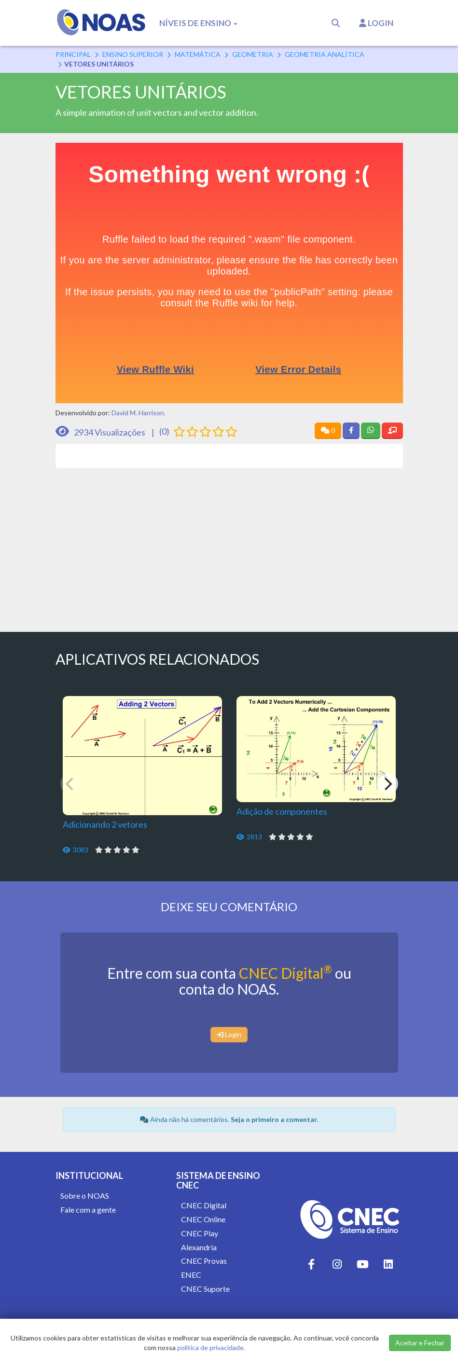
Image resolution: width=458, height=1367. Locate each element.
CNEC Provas (204, 1260)
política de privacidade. (211, 1347)
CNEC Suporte (205, 1288)
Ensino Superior (132, 54)
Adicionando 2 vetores (105, 824)
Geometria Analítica (324, 54)
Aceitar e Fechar (419, 1343)
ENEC (191, 1274)
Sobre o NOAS (84, 1195)
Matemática (198, 54)
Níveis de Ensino (198, 23)
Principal (73, 54)
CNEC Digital (285, 973)
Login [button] (229, 1034)
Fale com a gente (88, 1209)
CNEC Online (203, 1219)
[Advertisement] (229, 545)
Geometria (252, 54)
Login (376, 23)
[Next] (387, 783)
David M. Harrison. (138, 413)
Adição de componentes (281, 811)
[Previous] (71, 783)
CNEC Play (199, 1233)
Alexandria (199, 1247)
